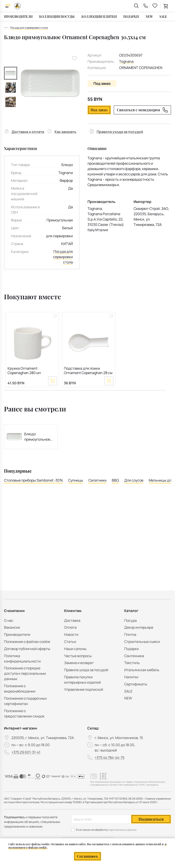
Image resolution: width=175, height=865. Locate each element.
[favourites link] (155, 5)
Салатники (97, 480)
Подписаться (151, 819)
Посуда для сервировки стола (63, 257)
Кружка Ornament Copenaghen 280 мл (24, 370)
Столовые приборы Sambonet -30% (33, 480)
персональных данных (122, 830)
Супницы (75, 480)
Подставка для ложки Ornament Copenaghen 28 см (88, 370)
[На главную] (17, 5)
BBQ (115, 480)
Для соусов (133, 480)
